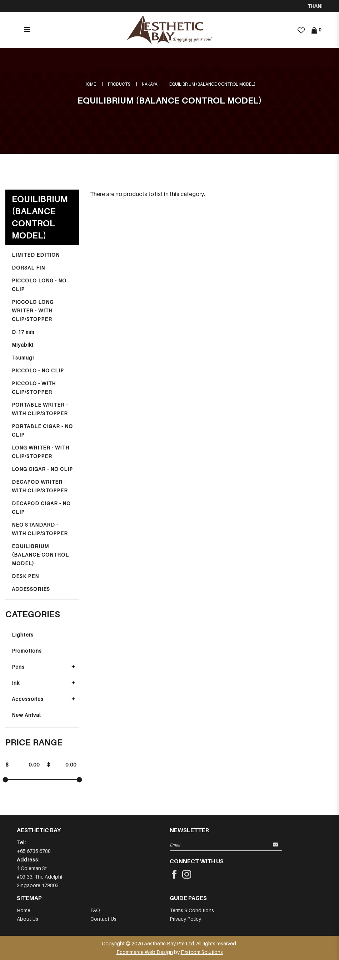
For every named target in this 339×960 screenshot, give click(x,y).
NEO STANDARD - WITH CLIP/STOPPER (40, 529)
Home (90, 84)
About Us (27, 919)
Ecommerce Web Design (144, 952)
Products (119, 84)
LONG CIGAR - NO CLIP (42, 469)
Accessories (28, 699)
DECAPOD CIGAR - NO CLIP (41, 507)
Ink (16, 683)
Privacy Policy (185, 919)
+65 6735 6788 (34, 851)
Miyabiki (22, 345)
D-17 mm (23, 332)
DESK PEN (25, 576)
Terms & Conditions (192, 910)
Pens (18, 667)
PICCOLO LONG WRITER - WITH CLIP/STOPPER (33, 310)
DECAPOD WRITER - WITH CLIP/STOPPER (40, 486)
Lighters (23, 635)
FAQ (95, 910)
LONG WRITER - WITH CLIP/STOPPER (40, 451)
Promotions (27, 651)
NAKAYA (150, 84)
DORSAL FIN (28, 268)
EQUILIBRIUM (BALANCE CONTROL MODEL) (212, 84)
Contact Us (103, 919)
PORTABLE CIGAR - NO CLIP (42, 430)
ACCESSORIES (31, 589)
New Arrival (26, 715)
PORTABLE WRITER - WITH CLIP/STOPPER (40, 409)
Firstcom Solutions (202, 952)
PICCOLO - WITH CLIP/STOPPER (34, 387)
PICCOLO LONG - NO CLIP (39, 284)
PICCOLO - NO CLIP (38, 370)
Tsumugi (23, 358)
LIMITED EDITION (36, 255)
